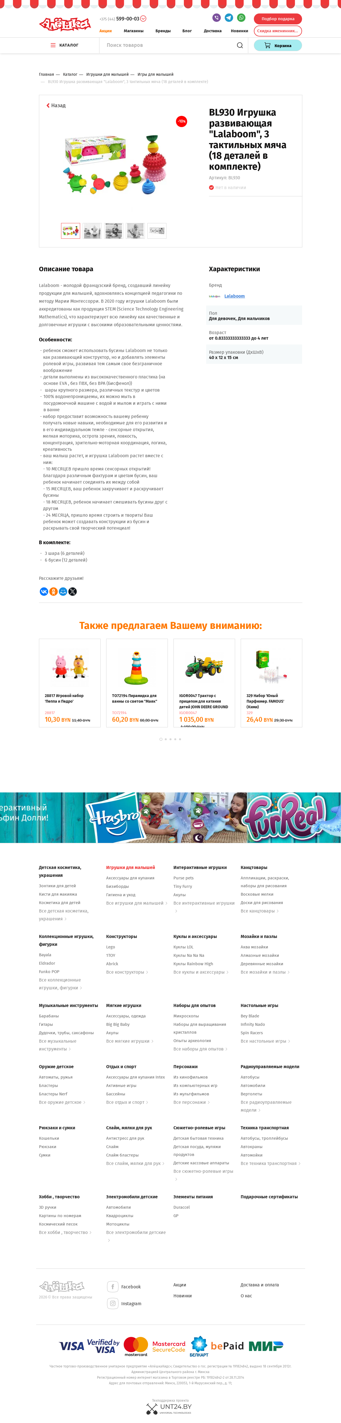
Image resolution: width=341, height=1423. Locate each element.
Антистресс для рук (125, 1138)
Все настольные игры (265, 1041)
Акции (105, 30)
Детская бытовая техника (198, 1138)
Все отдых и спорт (127, 1102)
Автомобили (253, 1085)
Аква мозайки (254, 947)
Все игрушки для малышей (136, 903)
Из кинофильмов (190, 1077)
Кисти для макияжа (58, 894)
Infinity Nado (253, 1024)
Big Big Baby (117, 1024)
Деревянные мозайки (262, 963)
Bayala (45, 954)
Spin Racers (252, 1032)
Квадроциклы (119, 1215)
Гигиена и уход (120, 894)
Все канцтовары (260, 911)
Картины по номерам (60, 1215)
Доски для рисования (262, 902)
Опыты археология (192, 1040)
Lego (110, 947)
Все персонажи (191, 1102)
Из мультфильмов (191, 1093)
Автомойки (252, 1155)
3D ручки (47, 1207)
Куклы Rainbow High (193, 963)
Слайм (112, 1146)
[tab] (70, 231)
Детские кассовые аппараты (201, 1162)
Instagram (123, 1304)
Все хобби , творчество (65, 1232)
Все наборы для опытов (200, 1049)
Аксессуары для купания (130, 878)
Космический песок (58, 1224)
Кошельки (49, 1138)
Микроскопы (186, 1016)
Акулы (179, 894)
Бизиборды (117, 886)
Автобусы (250, 1077)
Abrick (112, 963)
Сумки (44, 1155)
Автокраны (252, 1146)
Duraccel (181, 1207)
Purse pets (183, 878)
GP (175, 1215)
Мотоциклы (117, 1224)
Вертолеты (251, 1093)
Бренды (163, 30)
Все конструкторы (127, 972)
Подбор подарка (278, 18)
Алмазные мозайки (260, 955)
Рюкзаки (47, 1146)
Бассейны (115, 1093)
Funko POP (49, 971)
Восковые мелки (257, 894)
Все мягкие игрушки (129, 1041)
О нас (246, 1295)
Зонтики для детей (57, 885)
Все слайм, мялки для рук (135, 1163)
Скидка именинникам (278, 30)
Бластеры (48, 1085)
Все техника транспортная (270, 1163)
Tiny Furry (182, 886)
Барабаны (49, 1016)
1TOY (110, 955)
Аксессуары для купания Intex (135, 1077)
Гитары (46, 1024)
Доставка (213, 30)
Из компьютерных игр (195, 1085)
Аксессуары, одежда (126, 1016)
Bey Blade (250, 1016)
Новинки (239, 30)
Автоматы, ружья (56, 1077)
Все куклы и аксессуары (200, 972)
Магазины (133, 30)
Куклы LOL (183, 947)
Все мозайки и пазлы (265, 972)
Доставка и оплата (260, 1285)
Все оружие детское (62, 1102)
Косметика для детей (59, 902)
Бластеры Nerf (53, 1093)
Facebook (123, 1287)
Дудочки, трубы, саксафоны (66, 1032)
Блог (187, 30)
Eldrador (47, 963)
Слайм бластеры (122, 1155)
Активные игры (121, 1085)
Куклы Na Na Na (188, 955)
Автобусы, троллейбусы (264, 1138)
